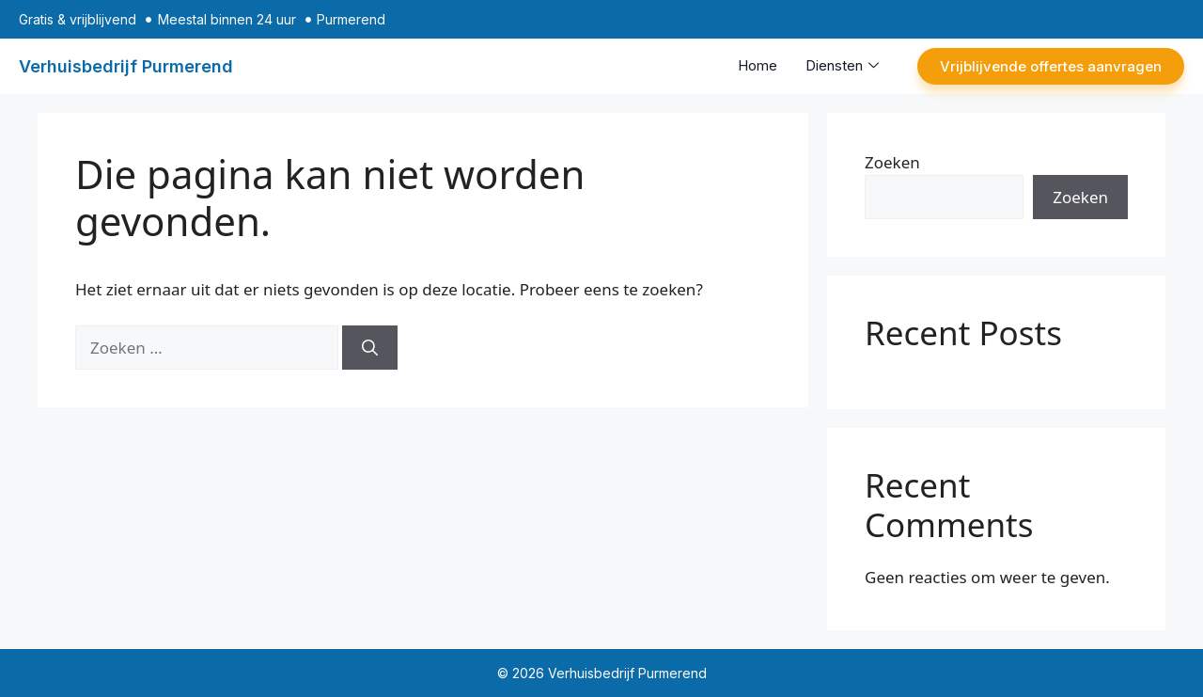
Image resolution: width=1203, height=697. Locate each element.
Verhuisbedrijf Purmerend (126, 66)
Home (757, 65)
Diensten (842, 65)
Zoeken (892, 162)
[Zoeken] (370, 348)
